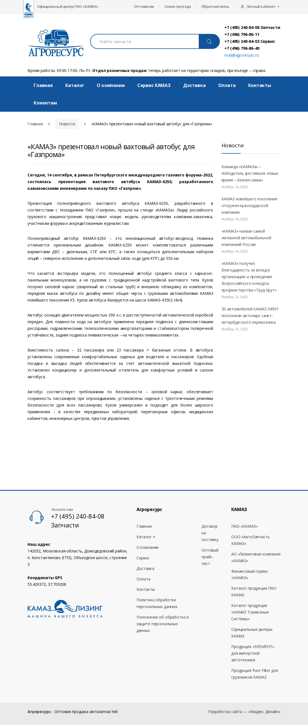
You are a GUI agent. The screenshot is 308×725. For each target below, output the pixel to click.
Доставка (194, 85)
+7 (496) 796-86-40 (241, 48)
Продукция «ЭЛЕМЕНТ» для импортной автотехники (252, 653)
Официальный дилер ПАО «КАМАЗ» (67, 6)
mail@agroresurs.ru (241, 55)
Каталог (74, 85)
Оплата (227, 85)
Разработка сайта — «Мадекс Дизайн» (244, 711)
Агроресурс (39, 711)
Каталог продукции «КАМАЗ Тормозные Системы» (250, 612)
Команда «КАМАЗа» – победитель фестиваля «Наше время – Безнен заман (250, 173)
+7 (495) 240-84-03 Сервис (249, 41)
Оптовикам (144, 6)
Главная (43, 85)
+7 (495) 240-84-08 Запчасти (252, 27)
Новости (67, 123)
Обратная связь (215, 6)
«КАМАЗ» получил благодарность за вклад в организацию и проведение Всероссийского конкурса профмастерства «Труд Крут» (249, 277)
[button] (260, 6)
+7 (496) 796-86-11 (241, 34)
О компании (111, 85)
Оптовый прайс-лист (210, 556)
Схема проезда (177, 6)
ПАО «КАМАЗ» (244, 526)
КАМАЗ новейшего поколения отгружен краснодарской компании (249, 205)
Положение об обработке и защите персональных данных (162, 623)
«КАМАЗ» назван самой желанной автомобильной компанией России (246, 237)
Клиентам (45, 103)
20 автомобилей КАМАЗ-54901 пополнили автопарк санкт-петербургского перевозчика (250, 315)
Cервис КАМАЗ (154, 85)
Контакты (259, 85)
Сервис (143, 557)
